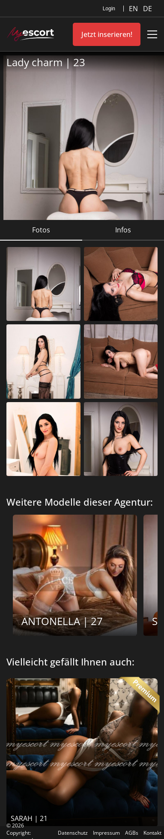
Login (109, 9)
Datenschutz (73, 832)
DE (147, 8)
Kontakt (152, 832)
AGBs (131, 832)
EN (134, 8)
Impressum (106, 832)
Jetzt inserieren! (106, 34)
